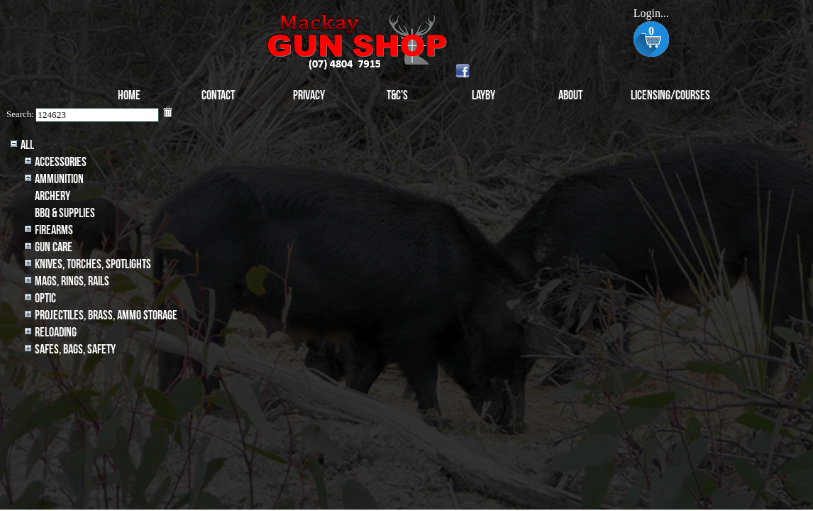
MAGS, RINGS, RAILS (72, 281)
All (27, 145)
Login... (651, 13)
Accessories (61, 162)
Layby (483, 95)
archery (52, 196)
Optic (45, 298)
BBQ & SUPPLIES (65, 213)
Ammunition (59, 179)
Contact (218, 95)
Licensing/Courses (670, 95)
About (570, 95)
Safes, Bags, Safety (75, 349)
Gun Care (53, 247)
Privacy (309, 95)
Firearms (54, 230)
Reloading (56, 332)
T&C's (397, 95)
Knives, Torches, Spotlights (93, 264)
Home (129, 95)
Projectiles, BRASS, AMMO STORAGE (106, 315)
